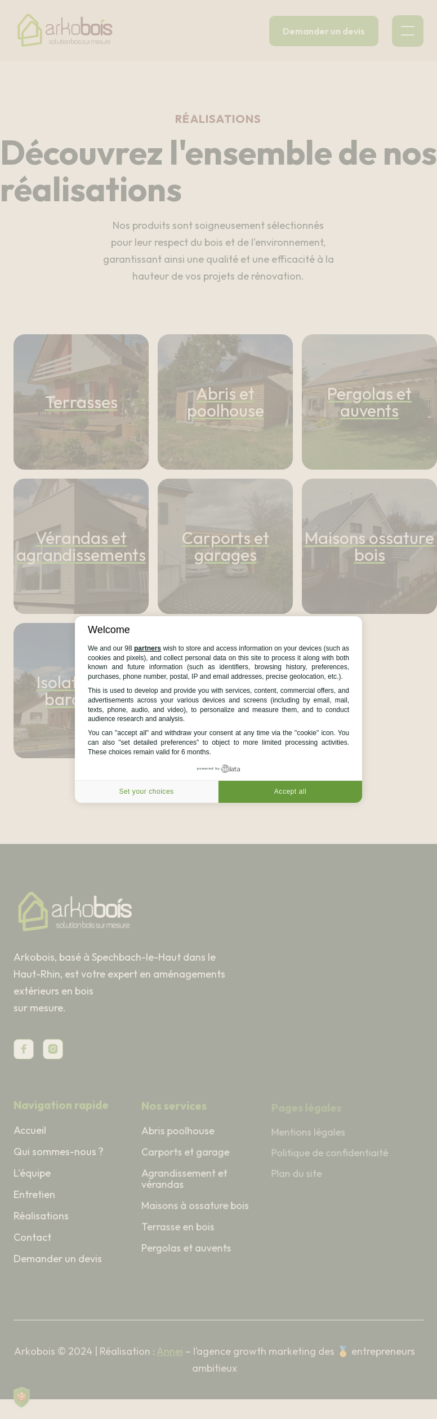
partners (147, 648)
